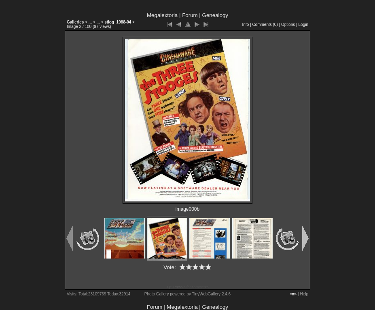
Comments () (265, 24)
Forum (190, 15)
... (90, 22)
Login (303, 24)
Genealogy (215, 15)
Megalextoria (162, 15)
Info (245, 24)
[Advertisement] (32, 188)
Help (304, 294)
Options (288, 24)
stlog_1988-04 (117, 22)
